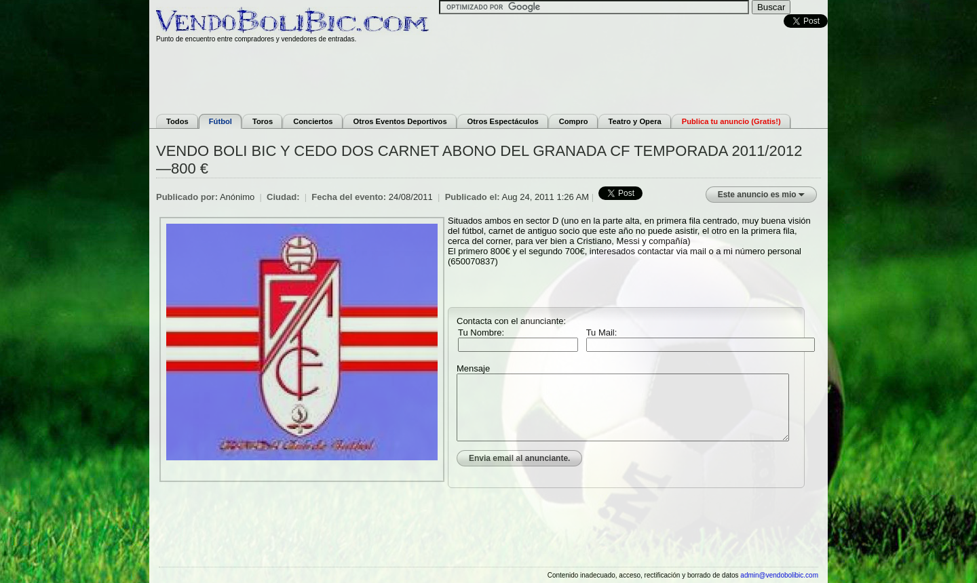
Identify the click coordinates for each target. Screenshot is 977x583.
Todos (177, 121)
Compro (573, 121)
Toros (262, 121)
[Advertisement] (488, 76)
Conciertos (312, 121)
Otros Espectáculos (503, 121)
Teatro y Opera (635, 121)
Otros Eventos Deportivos (400, 121)
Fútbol (220, 121)
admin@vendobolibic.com (779, 575)
